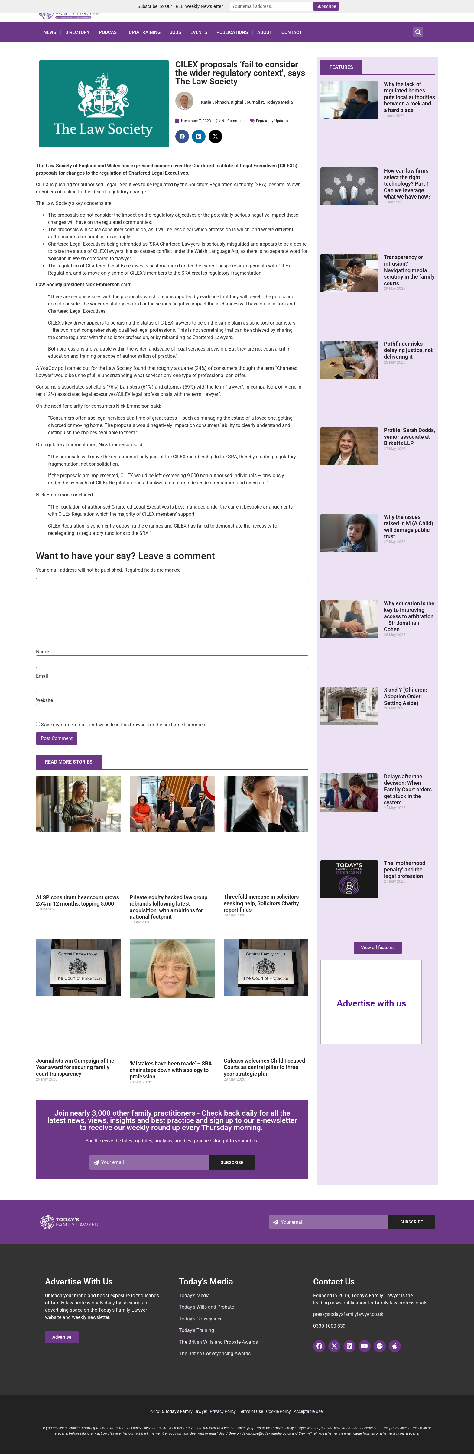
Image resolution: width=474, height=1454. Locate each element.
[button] (418, 32)
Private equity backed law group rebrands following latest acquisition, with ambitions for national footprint (168, 907)
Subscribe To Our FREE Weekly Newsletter (185, 6)
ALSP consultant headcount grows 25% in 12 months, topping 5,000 (77, 900)
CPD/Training (145, 32)
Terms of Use (251, 1411)
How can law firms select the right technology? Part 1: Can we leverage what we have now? (407, 183)
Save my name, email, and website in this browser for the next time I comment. (124, 724)
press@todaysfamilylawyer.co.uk (348, 1314)
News (50, 32)
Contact (291, 32)
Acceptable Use (308, 1411)
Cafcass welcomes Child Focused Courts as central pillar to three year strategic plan (264, 1067)
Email (42, 676)
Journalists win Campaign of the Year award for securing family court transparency (75, 1067)
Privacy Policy (223, 1411)
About (264, 32)
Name (42, 651)
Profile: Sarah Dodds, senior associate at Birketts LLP (409, 436)
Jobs (175, 32)
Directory (77, 32)
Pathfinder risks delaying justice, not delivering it (408, 350)
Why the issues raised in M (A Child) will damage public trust (408, 527)
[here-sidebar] (371, 1042)
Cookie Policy (278, 1411)
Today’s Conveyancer (201, 1319)
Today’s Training (196, 1330)
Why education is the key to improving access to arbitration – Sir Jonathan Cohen (409, 616)
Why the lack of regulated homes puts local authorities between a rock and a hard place (409, 97)
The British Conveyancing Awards (215, 1353)
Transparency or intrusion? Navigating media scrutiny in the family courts (409, 270)
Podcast (109, 32)
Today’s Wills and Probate (206, 1307)
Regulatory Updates (272, 121)
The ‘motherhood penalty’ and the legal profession (404, 869)
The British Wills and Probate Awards (218, 1342)
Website (44, 700)
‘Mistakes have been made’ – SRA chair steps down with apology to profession (171, 1070)
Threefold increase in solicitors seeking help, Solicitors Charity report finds (261, 903)
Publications (232, 32)
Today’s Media (194, 1295)
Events (198, 32)
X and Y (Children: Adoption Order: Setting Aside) (405, 696)
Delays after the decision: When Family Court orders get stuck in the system (408, 789)
